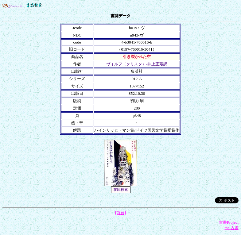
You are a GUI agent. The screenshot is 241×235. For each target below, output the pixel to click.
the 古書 (231, 227)
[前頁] (120, 212)
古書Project (229, 222)
